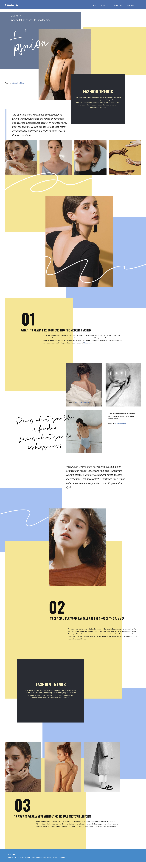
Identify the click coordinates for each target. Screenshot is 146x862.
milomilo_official (18, 83)
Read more (88, 343)
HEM (94, 5)
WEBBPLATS (105, 5)
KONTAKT (130, 5)
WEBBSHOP (118, 5)
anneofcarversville (82, 402)
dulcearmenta (120, 423)
